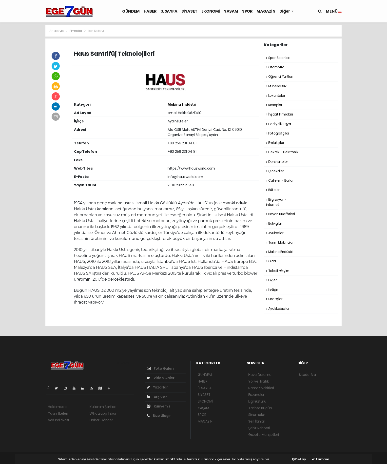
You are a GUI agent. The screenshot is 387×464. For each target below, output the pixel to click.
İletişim (272, 289)
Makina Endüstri (182, 104)
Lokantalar (275, 95)
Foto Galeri (160, 368)
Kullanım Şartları (103, 406)
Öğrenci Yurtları (279, 76)
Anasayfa (57, 30)
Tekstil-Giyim (277, 271)
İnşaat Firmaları (279, 114)
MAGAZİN (265, 11)
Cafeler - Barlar (280, 180)
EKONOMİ (210, 11)
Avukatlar (275, 233)
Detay (299, 459)
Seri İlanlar (256, 421)
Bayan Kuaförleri (280, 214)
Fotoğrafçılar (277, 133)
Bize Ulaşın (159, 415)
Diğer (285, 11)
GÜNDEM (131, 11)
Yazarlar (157, 387)
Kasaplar (274, 105)
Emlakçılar (275, 142)
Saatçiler (274, 299)
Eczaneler (256, 394)
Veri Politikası (58, 420)
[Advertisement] (23, 99)
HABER (150, 11)
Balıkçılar (274, 223)
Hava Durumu (259, 374)
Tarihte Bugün (260, 408)
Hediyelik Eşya (278, 124)
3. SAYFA (169, 11)
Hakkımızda (57, 406)
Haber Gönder (101, 420)
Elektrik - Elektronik (282, 152)
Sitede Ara (307, 374)
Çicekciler (275, 171)
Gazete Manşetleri (263, 434)
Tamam (320, 459)
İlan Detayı (96, 30)
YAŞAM (231, 11)
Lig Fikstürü (257, 401)
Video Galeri (161, 377)
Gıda (271, 261)
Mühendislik (276, 86)
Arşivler (157, 396)
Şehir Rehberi (259, 427)
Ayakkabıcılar (278, 308)
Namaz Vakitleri (261, 388)
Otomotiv (275, 67)
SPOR (247, 11)
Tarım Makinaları (280, 242)
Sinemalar (256, 414)
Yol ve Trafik (258, 381)
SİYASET (189, 11)
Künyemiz (159, 406)
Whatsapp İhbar (103, 413)
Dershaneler (277, 161)
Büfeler (273, 190)
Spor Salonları (278, 58)
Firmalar (76, 30)
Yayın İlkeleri (58, 413)
